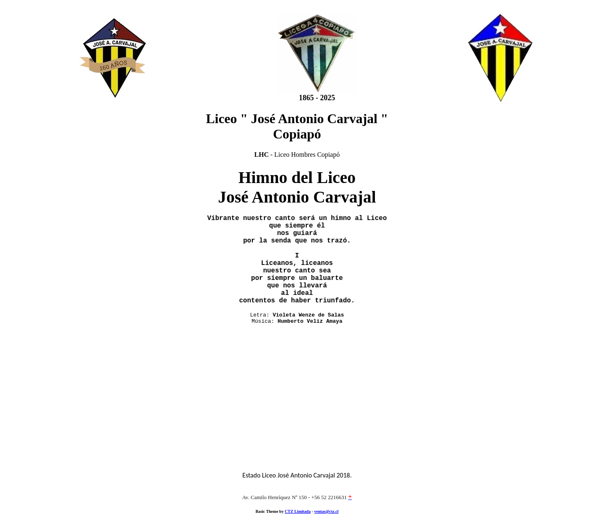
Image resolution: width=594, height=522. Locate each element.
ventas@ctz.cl (326, 511)
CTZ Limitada (298, 511)
